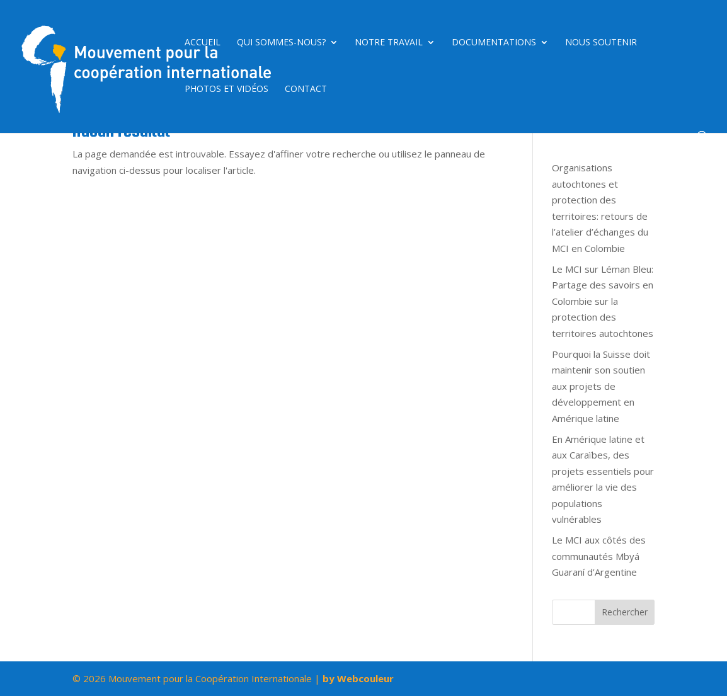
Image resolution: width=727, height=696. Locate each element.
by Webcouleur (358, 678)
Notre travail (389, 43)
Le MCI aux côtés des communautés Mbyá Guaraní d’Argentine (599, 555)
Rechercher (625, 612)
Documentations (494, 43)
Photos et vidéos (226, 89)
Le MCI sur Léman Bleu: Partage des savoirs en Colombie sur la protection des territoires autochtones (602, 301)
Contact (306, 89)
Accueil (202, 43)
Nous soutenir (601, 43)
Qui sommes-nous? (281, 43)
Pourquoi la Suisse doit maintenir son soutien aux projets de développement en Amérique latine (601, 386)
